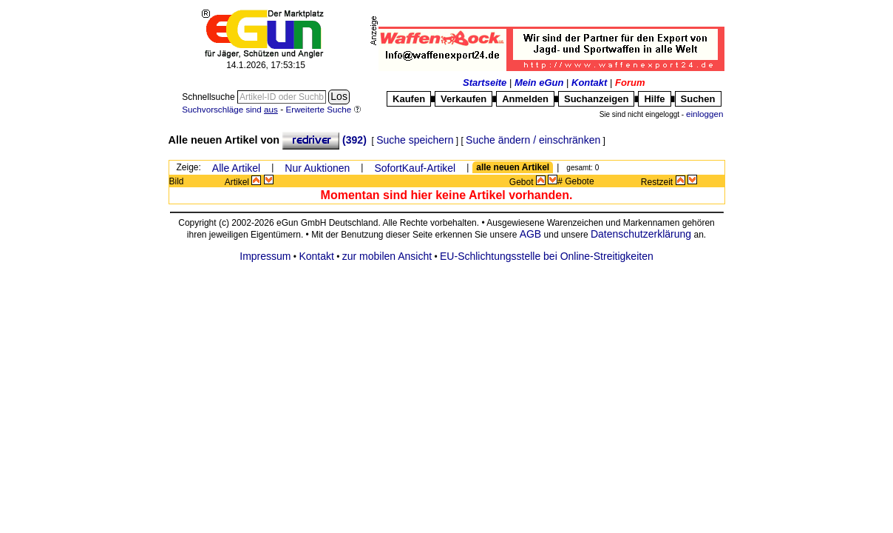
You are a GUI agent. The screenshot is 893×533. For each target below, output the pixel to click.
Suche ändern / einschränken (533, 140)
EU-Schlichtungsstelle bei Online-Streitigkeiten (546, 256)
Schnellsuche (209, 97)
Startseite (484, 82)
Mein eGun (539, 82)
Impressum (265, 256)
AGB (531, 234)
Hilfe (654, 98)
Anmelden (525, 98)
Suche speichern (414, 140)
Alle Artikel (236, 168)
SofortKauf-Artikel (414, 168)
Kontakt (589, 82)
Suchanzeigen (596, 98)
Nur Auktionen (317, 168)
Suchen (698, 98)
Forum (630, 82)
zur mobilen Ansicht (387, 256)
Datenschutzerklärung (641, 234)
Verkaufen (463, 98)
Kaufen (409, 98)
